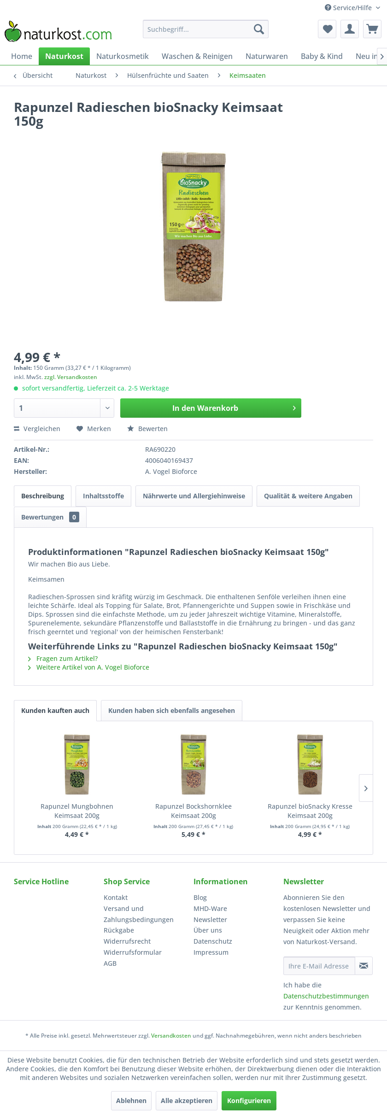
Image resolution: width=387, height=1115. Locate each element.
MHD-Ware (210, 908)
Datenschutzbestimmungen (326, 996)
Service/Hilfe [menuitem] (349, 7)
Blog (200, 897)
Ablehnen (131, 1100)
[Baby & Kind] (321, 56)
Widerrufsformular (133, 952)
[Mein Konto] (349, 29)
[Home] (22, 56)
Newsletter (210, 919)
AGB (110, 963)
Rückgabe (119, 930)
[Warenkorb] (372, 29)
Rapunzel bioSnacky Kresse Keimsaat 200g (310, 811)
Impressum (211, 952)
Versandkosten (171, 1035)
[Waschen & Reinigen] (197, 56)
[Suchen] (259, 29)
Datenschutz (213, 941)
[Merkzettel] (327, 29)
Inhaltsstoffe (103, 495)
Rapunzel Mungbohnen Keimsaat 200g (77, 811)
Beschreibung (42, 495)
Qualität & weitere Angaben (308, 495)
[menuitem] (206, 29)
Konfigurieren (249, 1100)
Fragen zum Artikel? (63, 658)
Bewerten (147, 428)
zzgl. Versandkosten (70, 377)
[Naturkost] (64, 56)
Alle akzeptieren (186, 1100)
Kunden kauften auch (55, 710)
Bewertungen (50, 517)
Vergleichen (37, 428)
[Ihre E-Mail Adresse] (319, 966)
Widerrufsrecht (127, 941)
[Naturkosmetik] (122, 56)
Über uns (208, 930)
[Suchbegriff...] (206, 29)
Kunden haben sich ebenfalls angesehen (171, 710)
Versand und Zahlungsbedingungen (139, 914)
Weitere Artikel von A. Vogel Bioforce (88, 667)
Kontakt (116, 897)
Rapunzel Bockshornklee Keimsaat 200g (193, 811)
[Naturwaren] (266, 56)
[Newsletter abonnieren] (364, 966)
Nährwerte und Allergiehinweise (194, 495)
